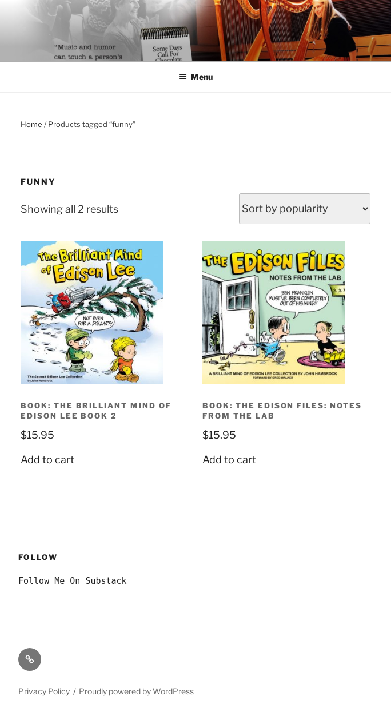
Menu (196, 77)
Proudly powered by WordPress (136, 691)
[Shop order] (304, 208)
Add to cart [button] (47, 460)
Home (31, 124)
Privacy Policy (44, 691)
